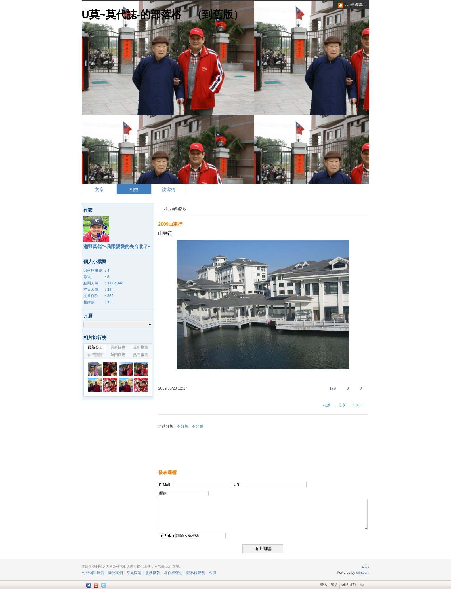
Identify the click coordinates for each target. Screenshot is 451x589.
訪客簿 (169, 189)
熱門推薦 (140, 355)
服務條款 (152, 573)
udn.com (362, 573)
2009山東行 (170, 224)
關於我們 (115, 573)
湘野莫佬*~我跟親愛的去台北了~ (116, 246)
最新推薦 (140, 347)
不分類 (182, 426)
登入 (324, 584)
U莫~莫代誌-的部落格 (131, 14)
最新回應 (117, 347)
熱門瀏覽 (95, 355)
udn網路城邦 (355, 4)
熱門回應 (117, 355)
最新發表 (95, 347)
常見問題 (134, 573)
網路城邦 (348, 584)
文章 (99, 189)
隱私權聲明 (195, 573)
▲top (365, 567)
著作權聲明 (173, 573)
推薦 (327, 405)
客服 (212, 573)
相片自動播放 (175, 209)
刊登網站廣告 (93, 573)
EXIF (357, 405)
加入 (334, 584)
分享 (342, 405)
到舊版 (217, 14)
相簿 (134, 189)
